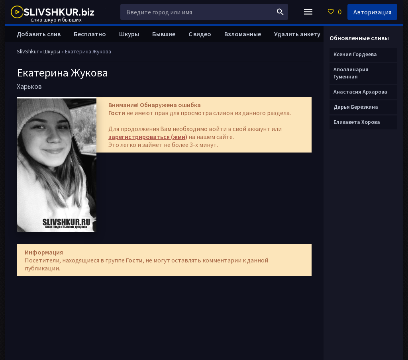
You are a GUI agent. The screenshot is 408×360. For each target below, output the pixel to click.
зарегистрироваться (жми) (147, 137)
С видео (199, 34)
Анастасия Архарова (360, 91)
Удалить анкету (297, 34)
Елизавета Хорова (356, 121)
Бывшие (163, 34)
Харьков (29, 86)
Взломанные (242, 34)
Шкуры (129, 34)
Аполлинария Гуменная (351, 73)
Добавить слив (39, 34)
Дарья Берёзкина (355, 106)
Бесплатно (90, 34)
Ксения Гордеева (355, 54)
